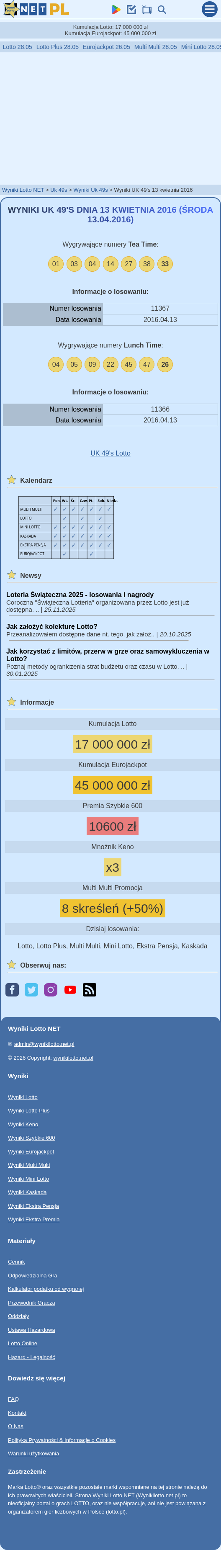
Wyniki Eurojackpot (31, 1151)
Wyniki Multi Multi (29, 1165)
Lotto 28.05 (26, 47)
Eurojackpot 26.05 (115, 47)
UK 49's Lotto (110, 453)
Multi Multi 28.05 (164, 47)
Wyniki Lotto (23, 1097)
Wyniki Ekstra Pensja (33, 1205)
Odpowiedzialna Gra (32, 1275)
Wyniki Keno (23, 1124)
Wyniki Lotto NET (23, 190)
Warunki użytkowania (33, 1453)
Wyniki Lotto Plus (29, 1110)
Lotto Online (22, 1343)
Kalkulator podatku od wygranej (46, 1289)
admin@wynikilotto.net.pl (44, 1044)
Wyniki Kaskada (27, 1192)
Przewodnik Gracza (31, 1302)
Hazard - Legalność (31, 1357)
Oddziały (18, 1316)
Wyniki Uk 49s (90, 190)
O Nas (15, 1426)
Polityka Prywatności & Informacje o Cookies (62, 1440)
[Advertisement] (110, 118)
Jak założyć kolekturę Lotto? (52, 626)
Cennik (16, 1262)
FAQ (13, 1399)
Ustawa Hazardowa (31, 1329)
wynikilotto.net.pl (73, 1057)
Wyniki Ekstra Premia (33, 1219)
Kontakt (17, 1413)
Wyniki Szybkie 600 (31, 1138)
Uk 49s (58, 190)
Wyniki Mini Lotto (28, 1178)
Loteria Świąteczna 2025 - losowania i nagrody (80, 594)
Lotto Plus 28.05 (66, 47)
